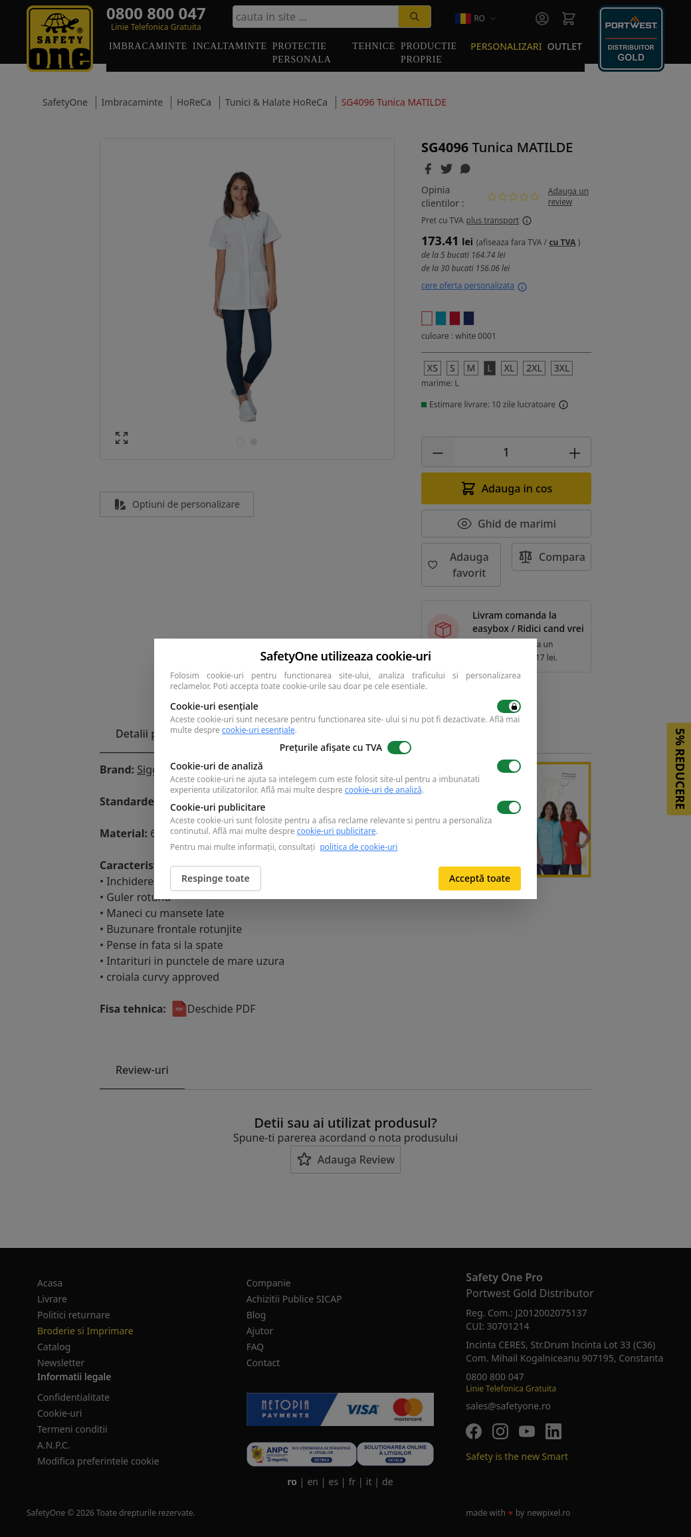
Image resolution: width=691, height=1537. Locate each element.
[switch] (509, 706)
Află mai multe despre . (342, 789)
